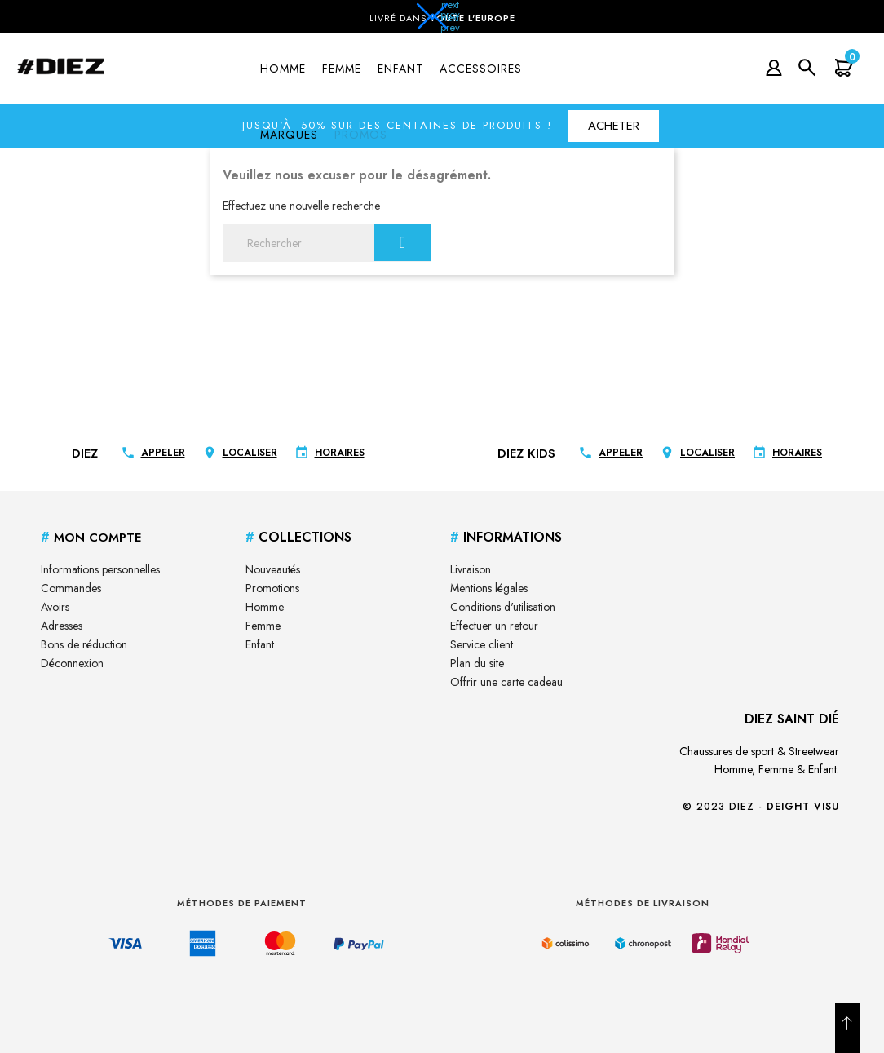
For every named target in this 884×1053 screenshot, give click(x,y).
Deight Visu (803, 806)
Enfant (259, 644)
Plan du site (477, 663)
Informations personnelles (100, 569)
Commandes (71, 588)
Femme (263, 625)
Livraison (470, 569)
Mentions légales (489, 588)
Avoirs (55, 607)
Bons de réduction (84, 644)
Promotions (272, 588)
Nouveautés (272, 569)
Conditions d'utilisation (502, 607)
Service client (481, 644)
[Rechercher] (327, 243)
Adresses (61, 625)
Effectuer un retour (494, 625)
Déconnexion (72, 663)
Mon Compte (91, 537)
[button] (442, 21)
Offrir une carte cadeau (506, 682)
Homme (264, 607)
